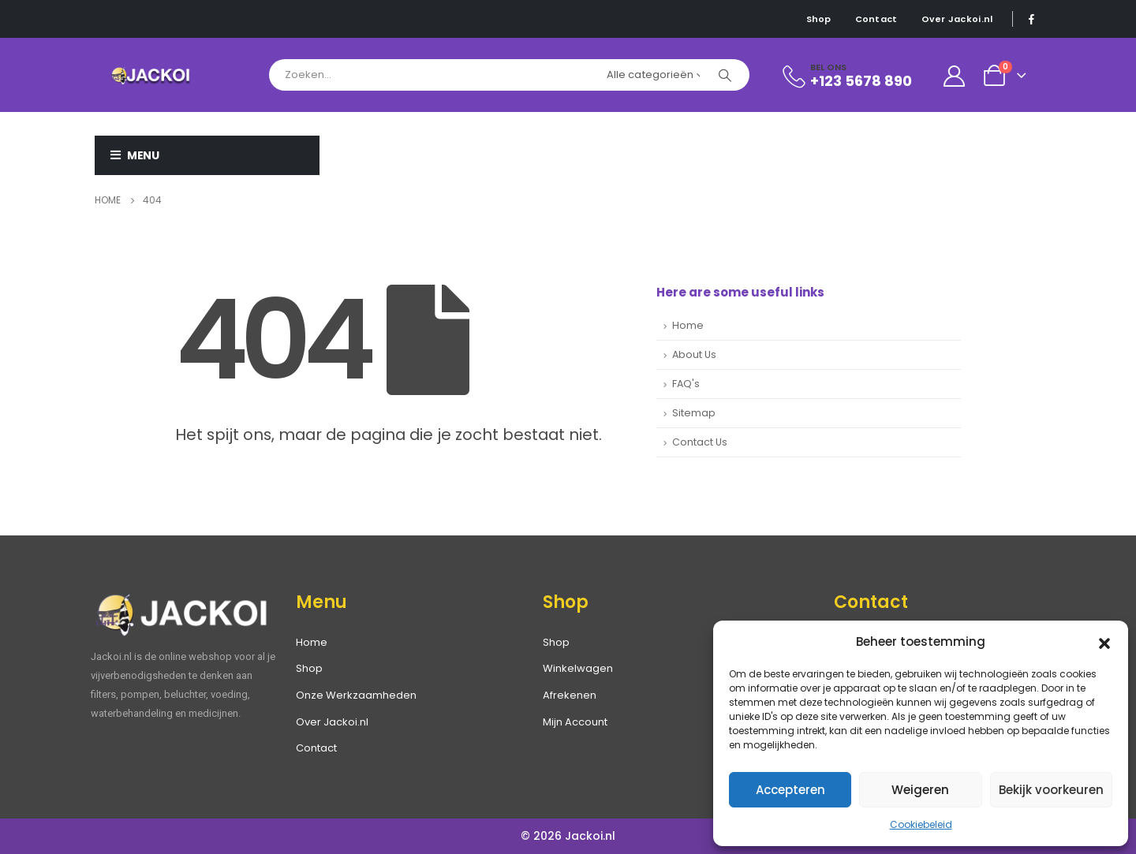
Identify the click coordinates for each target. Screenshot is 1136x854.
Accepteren (790, 789)
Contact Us (699, 442)
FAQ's (686, 383)
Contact (876, 19)
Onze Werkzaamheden (356, 695)
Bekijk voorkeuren (1051, 789)
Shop (818, 19)
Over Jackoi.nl (957, 19)
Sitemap (694, 413)
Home (688, 325)
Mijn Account (575, 721)
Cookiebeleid (921, 824)
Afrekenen (569, 695)
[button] (1104, 642)
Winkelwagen (578, 668)
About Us (694, 354)
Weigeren (920, 789)
